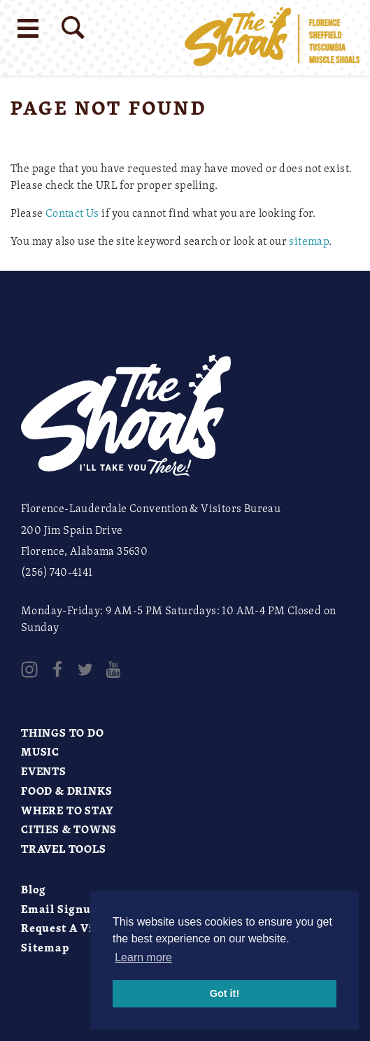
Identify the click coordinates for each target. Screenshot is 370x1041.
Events (43, 771)
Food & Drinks (66, 790)
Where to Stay (67, 810)
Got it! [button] (224, 993)
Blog (33, 889)
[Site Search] (73, 27)
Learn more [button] (143, 957)
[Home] (272, 38)
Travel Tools (63, 849)
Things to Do (62, 732)
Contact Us (72, 213)
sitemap (309, 241)
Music (40, 751)
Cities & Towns (69, 829)
